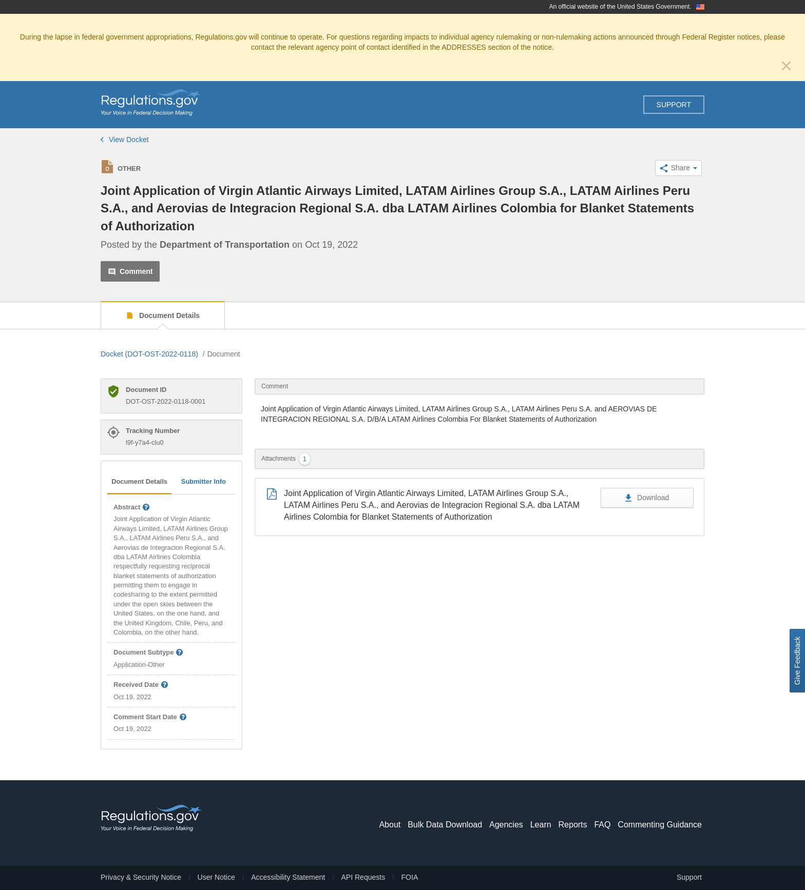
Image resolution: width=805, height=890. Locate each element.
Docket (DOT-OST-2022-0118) (149, 354)
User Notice (216, 877)
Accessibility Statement (288, 877)
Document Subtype (148, 652)
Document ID (146, 389)
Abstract (131, 507)
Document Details (168, 315)
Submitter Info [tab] (203, 481)
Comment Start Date (150, 717)
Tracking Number (153, 430)
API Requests (363, 877)
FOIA (409, 877)
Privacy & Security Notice (141, 877)
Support (674, 105)
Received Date (141, 685)
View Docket (125, 139)
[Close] (786, 65)
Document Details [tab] (139, 481)
